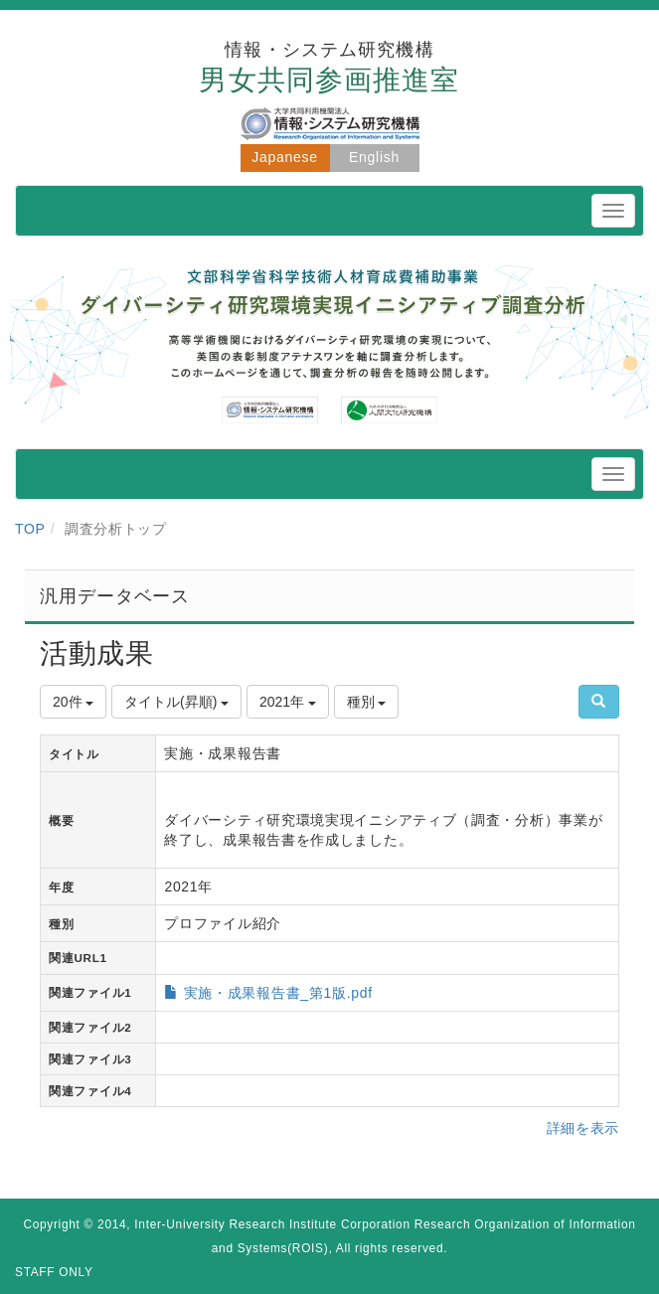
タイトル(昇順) (176, 702)
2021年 (287, 702)
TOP (30, 529)
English (374, 157)
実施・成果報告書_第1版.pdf (278, 993)
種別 (367, 702)
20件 (73, 702)
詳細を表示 (583, 1128)
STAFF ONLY (54, 1272)
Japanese (284, 157)
